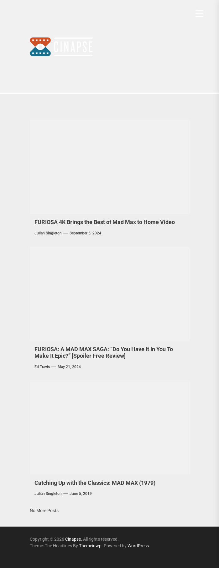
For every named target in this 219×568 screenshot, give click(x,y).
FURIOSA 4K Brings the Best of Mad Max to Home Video (104, 222)
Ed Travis (42, 367)
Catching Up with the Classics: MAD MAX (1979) (94, 483)
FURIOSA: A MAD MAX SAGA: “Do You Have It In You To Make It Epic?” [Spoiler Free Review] (103, 352)
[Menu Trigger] (199, 13)
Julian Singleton (48, 233)
